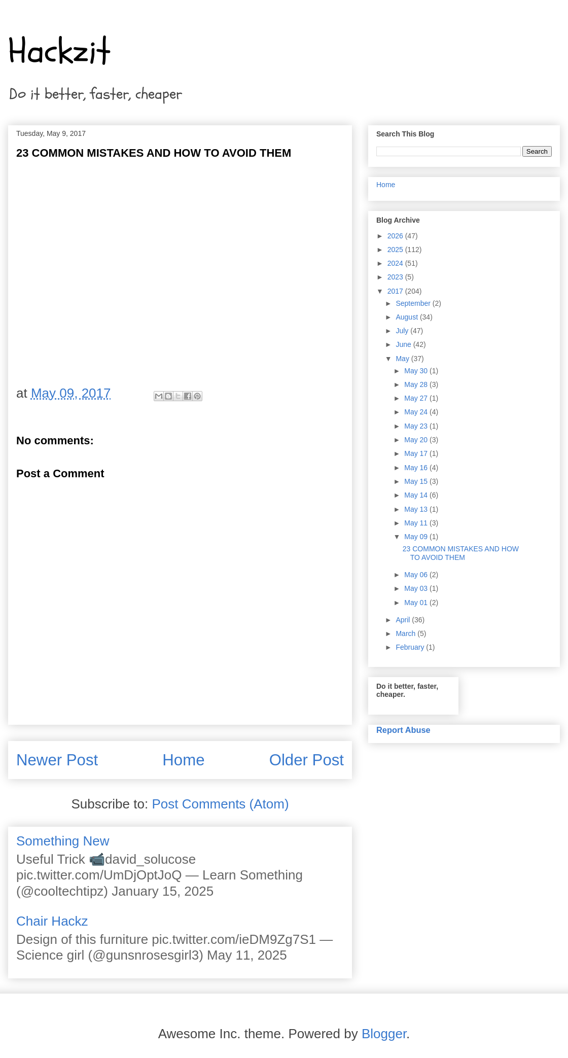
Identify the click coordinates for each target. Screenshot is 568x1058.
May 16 (417, 468)
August (407, 317)
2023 (396, 277)
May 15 (417, 481)
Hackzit (59, 51)
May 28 (417, 384)
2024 (396, 263)
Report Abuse (403, 729)
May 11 (417, 523)
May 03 (417, 588)
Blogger (384, 1033)
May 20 (417, 440)
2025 (396, 249)
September (414, 303)
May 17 (417, 453)
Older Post (306, 760)
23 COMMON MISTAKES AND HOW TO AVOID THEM (461, 553)
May (403, 359)
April (404, 620)
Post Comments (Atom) (220, 804)
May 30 (417, 371)
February (411, 647)
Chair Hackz (52, 921)
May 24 (417, 412)
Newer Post (57, 760)
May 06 (417, 575)
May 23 (417, 426)
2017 (396, 291)
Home (183, 760)
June (404, 344)
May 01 (417, 602)
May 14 (417, 495)
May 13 (417, 509)
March (406, 633)
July (403, 331)
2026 (396, 236)
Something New (63, 841)
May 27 (417, 398)
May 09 (417, 537)
